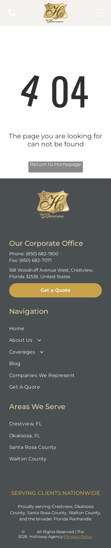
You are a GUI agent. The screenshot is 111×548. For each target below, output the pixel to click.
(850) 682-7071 (35, 260)
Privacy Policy (79, 536)
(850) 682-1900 (42, 253)
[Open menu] (99, 12)
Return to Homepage (55, 164)
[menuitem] (55, 328)
